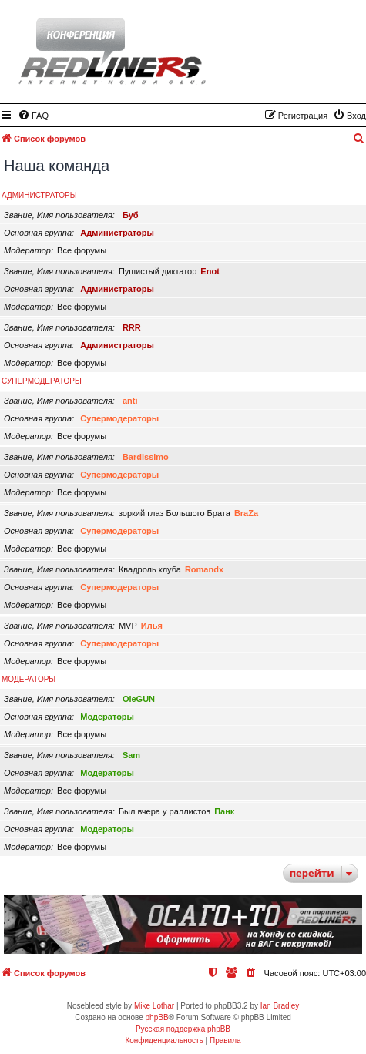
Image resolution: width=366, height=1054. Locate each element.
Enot (209, 271)
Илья (152, 625)
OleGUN (139, 698)
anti (130, 400)
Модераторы (28, 679)
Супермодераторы (42, 381)
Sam (131, 755)
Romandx (204, 569)
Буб (131, 215)
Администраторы (39, 195)
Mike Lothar (154, 1006)
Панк (224, 811)
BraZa (246, 513)
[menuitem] (33, 115)
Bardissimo (146, 457)
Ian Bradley (280, 1006)
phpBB (157, 1017)
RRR (132, 327)
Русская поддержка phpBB (183, 1029)
